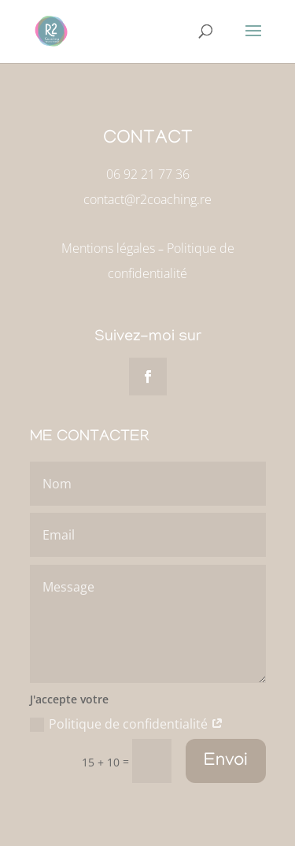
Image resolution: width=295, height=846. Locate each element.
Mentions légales (108, 248)
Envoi (226, 761)
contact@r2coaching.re (147, 199)
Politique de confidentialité (126, 724)
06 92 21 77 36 (148, 174)
